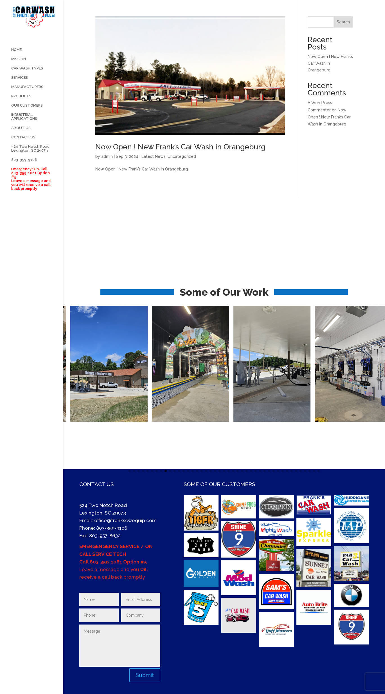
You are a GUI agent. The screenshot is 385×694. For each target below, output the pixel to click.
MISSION (18, 86)
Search (343, 22)
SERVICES (19, 104)
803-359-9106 (24, 186)
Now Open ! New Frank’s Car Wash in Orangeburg (180, 147)
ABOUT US (21, 155)
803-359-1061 (106, 562)
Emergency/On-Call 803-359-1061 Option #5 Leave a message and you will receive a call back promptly (31, 205)
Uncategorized (182, 156)
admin (107, 156)
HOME (16, 76)
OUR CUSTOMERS (27, 132)
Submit (145, 675)
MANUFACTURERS (27, 114)
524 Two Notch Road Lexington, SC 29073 (30, 175)
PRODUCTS (21, 123)
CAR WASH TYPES (27, 95)
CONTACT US (23, 164)
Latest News (153, 156)
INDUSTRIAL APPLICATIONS (24, 143)
